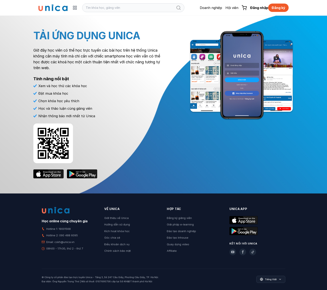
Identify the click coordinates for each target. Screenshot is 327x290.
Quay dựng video (178, 244)
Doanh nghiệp (211, 8)
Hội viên (231, 8)
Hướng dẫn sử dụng (117, 224)
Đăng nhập (259, 8)
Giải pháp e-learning (180, 224)
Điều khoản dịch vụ (117, 244)
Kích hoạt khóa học (117, 231)
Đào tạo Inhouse (177, 237)
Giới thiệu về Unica (116, 218)
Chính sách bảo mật (117, 250)
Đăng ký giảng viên (179, 218)
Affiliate (172, 250)
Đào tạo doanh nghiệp (181, 231)
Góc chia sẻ (112, 237)
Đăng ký (278, 8)
